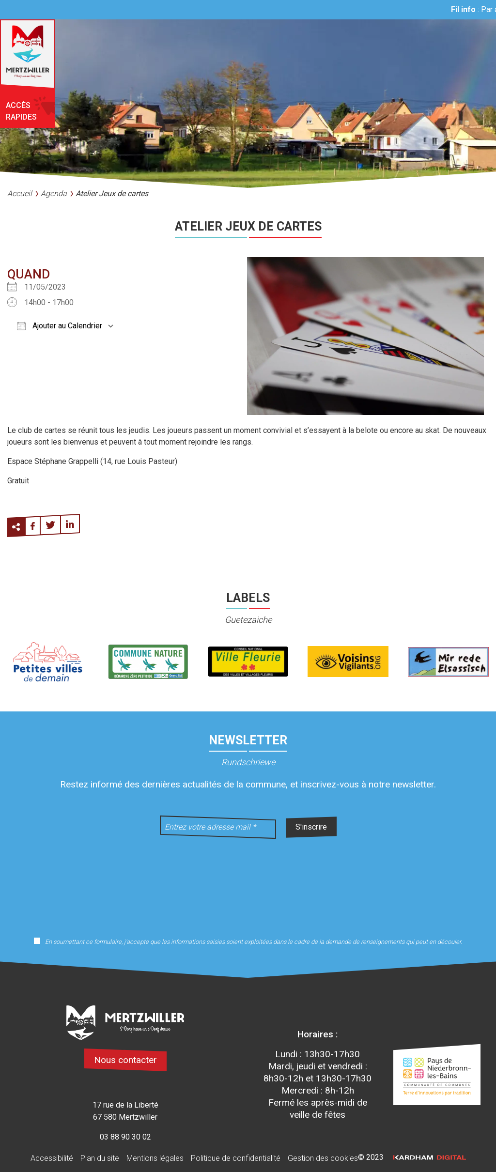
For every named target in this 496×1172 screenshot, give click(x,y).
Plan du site (99, 1158)
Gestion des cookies (323, 1158)
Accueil (19, 193)
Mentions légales (155, 1158)
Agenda (54, 193)
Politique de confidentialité (235, 1158)
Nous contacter (125, 1059)
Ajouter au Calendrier (59, 325)
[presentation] (248, 881)
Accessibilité (52, 1158)
